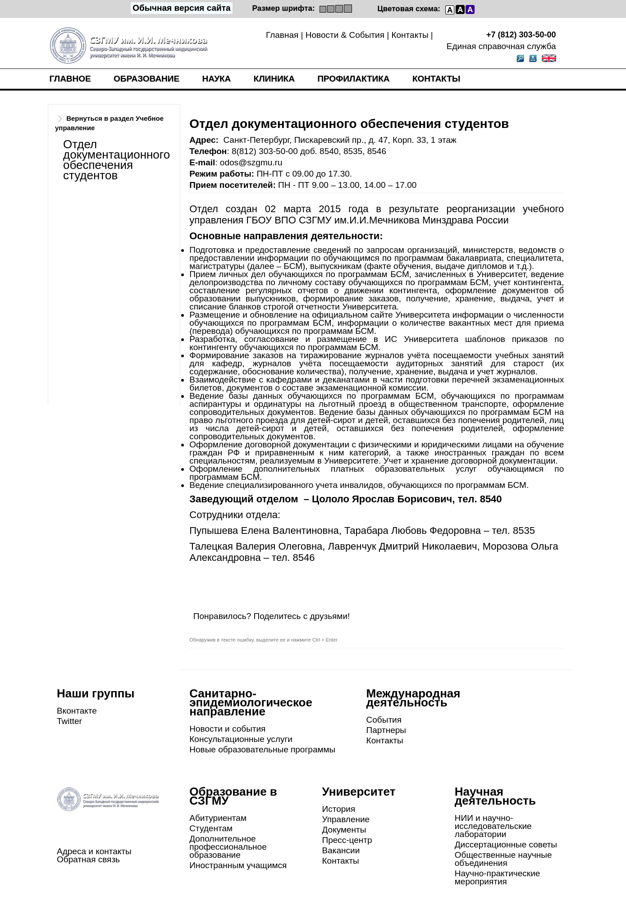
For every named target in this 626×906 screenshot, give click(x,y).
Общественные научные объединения (503, 859)
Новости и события (227, 728)
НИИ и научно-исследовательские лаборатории (493, 826)
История (339, 809)
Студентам (211, 828)
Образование (146, 78)
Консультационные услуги (240, 739)
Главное (70, 78)
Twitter (69, 721)
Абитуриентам (218, 818)
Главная (282, 35)
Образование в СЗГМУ (233, 796)
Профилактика (353, 78)
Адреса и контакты (94, 851)
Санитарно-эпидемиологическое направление (250, 702)
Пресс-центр (347, 840)
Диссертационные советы (506, 844)
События (384, 719)
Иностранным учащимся (238, 865)
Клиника (274, 78)
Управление (346, 819)
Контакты (409, 35)
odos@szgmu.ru (251, 162)
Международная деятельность (413, 698)
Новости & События (345, 35)
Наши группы (96, 693)
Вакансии (341, 850)
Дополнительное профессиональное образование (227, 847)
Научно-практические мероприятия (497, 877)
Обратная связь (88, 859)
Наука (216, 78)
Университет (359, 791)
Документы (344, 829)
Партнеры (386, 730)
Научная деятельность (495, 796)
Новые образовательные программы (262, 749)
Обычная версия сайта (181, 8)
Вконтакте (77, 710)
